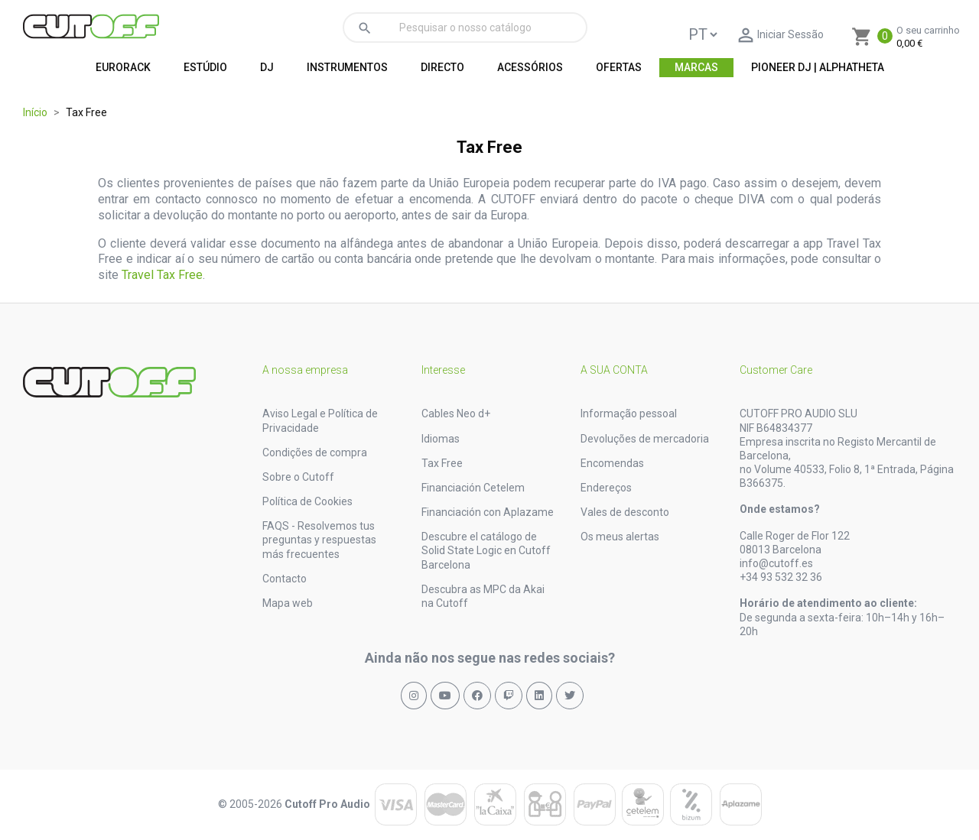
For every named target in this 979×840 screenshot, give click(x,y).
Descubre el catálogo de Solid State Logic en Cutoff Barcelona (486, 550)
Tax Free (442, 463)
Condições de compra (314, 452)
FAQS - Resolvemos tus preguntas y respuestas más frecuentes (319, 539)
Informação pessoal (629, 413)
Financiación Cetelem (473, 488)
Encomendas (612, 463)
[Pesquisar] (465, 27)
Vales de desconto (625, 512)
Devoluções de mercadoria (645, 439)
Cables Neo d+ (455, 413)
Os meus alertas (620, 536)
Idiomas (440, 439)
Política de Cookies (307, 501)
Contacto (284, 578)
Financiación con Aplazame (487, 512)
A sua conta (614, 370)
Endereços (606, 488)
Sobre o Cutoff (298, 477)
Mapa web (287, 603)
